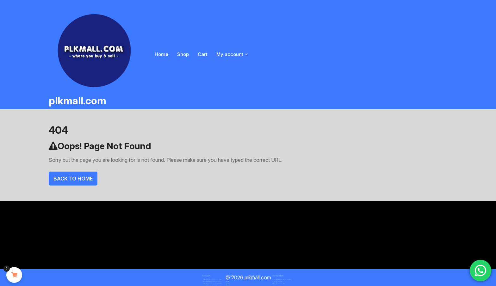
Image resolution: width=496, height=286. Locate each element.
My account (229, 54)
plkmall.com (77, 100)
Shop (183, 54)
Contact (232, 282)
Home (161, 54)
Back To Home (73, 178)
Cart (203, 54)
